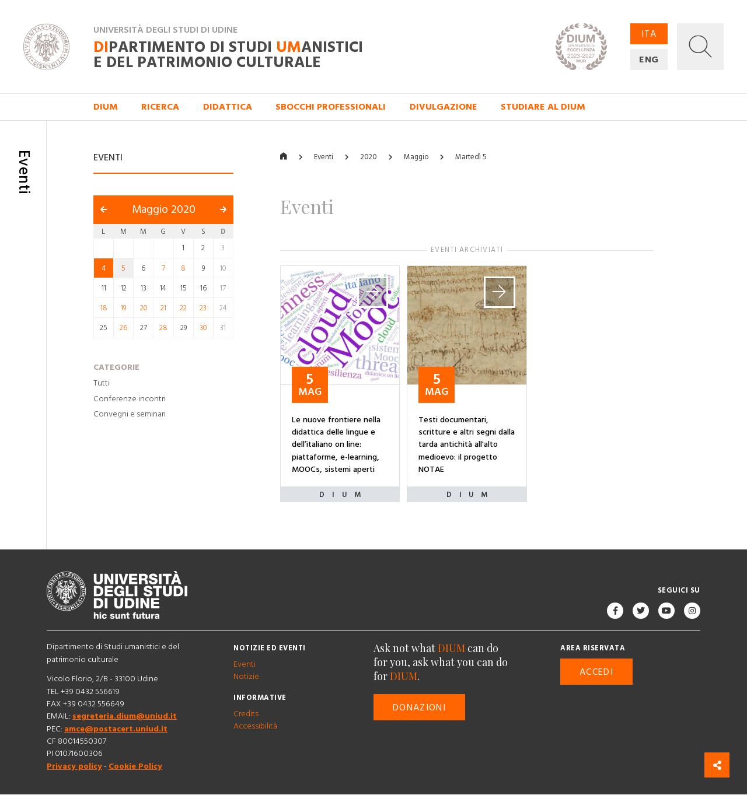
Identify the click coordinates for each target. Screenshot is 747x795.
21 (163, 308)
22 (183, 308)
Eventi (323, 157)
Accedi (596, 672)
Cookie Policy (135, 766)
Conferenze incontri (129, 399)
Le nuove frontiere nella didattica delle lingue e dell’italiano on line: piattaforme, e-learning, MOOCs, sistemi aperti (336, 444)
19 (123, 308)
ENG (649, 59)
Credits (246, 714)
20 (143, 308)
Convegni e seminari (129, 415)
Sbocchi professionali (330, 106)
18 (103, 308)
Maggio (416, 157)
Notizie (246, 677)
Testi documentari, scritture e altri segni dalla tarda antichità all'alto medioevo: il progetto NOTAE (466, 444)
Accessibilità (255, 727)
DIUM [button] (105, 106)
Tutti (101, 383)
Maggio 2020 (164, 210)
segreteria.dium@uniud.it (124, 717)
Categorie (116, 367)
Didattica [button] (227, 106)
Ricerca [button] (160, 106)
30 (203, 328)
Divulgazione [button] (443, 106)
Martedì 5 (470, 157)
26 (123, 328)
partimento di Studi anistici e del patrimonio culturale (228, 55)
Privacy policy (74, 766)
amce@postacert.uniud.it (115, 729)
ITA (649, 33)
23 (203, 308)
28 (163, 328)
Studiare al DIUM (543, 106)
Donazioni (419, 707)
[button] (700, 46)
